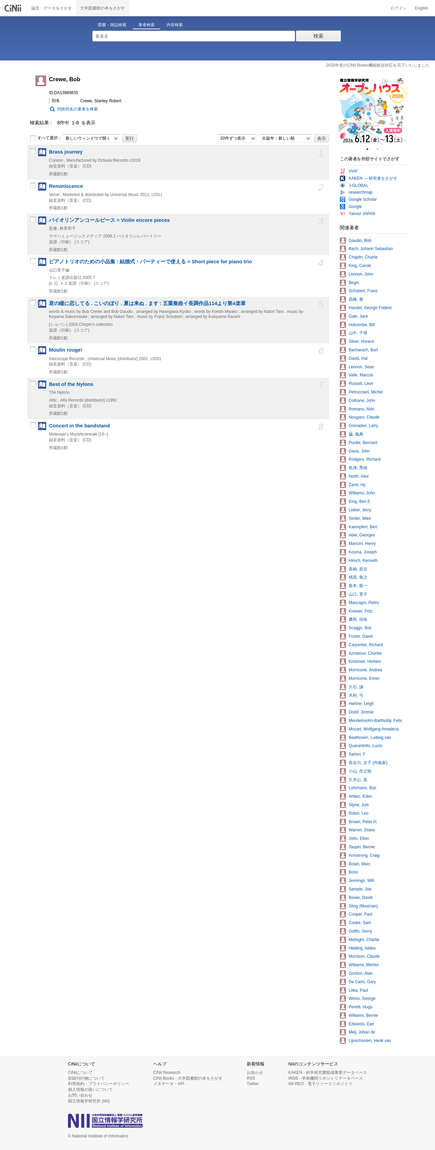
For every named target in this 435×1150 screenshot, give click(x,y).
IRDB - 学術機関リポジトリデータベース (326, 1078)
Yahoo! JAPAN (362, 213)
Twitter (253, 1083)
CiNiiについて (80, 1072)
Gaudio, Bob (360, 240)
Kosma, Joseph (363, 552)
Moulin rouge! (65, 350)
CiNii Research (166, 1072)
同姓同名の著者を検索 (77, 109)
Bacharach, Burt (363, 350)
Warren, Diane (362, 830)
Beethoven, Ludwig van (370, 737)
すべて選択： (46, 138)
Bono (353, 872)
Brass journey (66, 152)
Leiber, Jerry (360, 510)
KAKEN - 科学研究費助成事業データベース (328, 1072)
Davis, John (359, 451)
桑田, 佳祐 (358, 619)
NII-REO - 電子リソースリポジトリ (320, 1083)
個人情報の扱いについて (90, 1089)
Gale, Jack (358, 316)
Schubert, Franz (363, 290)
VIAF (353, 171)
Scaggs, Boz (360, 627)
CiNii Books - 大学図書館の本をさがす (188, 1078)
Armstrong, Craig (364, 855)
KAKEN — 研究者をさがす (373, 178)
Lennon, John (361, 274)
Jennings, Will (361, 880)
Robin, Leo (358, 813)
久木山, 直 (358, 779)
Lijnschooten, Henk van (370, 1040)
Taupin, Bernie (362, 847)
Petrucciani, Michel (366, 392)
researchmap (360, 192)
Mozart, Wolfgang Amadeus (374, 729)
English (421, 8)
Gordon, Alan (360, 973)
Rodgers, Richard (364, 459)
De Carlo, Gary (362, 981)
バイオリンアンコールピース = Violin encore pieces (109, 220)
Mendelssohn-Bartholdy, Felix (375, 720)
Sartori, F (357, 754)
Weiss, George (362, 998)
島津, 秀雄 (358, 467)
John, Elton (359, 838)
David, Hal (358, 358)
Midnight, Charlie (364, 939)
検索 (318, 36)
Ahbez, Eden (360, 796)
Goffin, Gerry (360, 931)
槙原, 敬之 (358, 577)
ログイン (398, 8)
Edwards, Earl (361, 1024)
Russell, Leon (361, 383)
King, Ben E (359, 501)
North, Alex (359, 476)
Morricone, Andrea (365, 670)
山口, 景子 (358, 594)
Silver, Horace (361, 341)
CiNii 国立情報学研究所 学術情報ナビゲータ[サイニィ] (13, 8)
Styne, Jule (359, 804)
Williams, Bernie (363, 1015)
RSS (251, 1078)
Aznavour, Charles (365, 653)
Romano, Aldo (361, 409)
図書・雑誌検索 (112, 24)
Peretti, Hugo (360, 1007)
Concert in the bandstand (79, 425)
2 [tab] (380, 149)
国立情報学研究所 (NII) (89, 1101)
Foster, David (361, 636)
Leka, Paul (358, 990)
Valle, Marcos (361, 375)
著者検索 (146, 24)
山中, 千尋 (358, 333)
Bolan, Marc (359, 864)
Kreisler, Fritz (360, 611)
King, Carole (360, 265)
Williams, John (362, 493)
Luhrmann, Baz (362, 787)
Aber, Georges (362, 535)
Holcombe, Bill (362, 324)
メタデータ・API (168, 1083)
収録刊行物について (86, 1078)
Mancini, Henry (362, 543)
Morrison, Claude (364, 956)
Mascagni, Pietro (364, 602)
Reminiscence (66, 186)
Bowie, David (360, 897)
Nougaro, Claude (364, 417)
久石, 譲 (356, 687)
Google (355, 206)
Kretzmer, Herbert (365, 661)
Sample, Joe (360, 889)
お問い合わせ (80, 1095)
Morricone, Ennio (364, 678)
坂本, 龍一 (358, 585)
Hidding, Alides (362, 948)
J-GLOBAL (358, 185)
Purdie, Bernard (363, 442)
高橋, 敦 (356, 299)
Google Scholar (363, 199)
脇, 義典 (356, 434)
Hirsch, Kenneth (363, 560)
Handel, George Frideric (370, 307)
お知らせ (255, 1072)
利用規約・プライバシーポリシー (98, 1083)
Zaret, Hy (357, 484)
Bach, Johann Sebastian (371, 248)
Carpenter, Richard (366, 644)
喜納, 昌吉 (358, 569)
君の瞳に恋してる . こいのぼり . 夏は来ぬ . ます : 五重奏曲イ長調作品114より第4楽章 (147, 303)
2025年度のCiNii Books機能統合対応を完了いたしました (378, 65)
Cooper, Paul (360, 914)
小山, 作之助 (360, 771)
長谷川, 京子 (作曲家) (368, 762)
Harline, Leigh (361, 703)
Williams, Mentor (364, 964)
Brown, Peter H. (363, 821)
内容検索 (175, 24)
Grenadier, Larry (363, 425)
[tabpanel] (372, 111)
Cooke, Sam (360, 922)
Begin (354, 282)
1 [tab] (370, 149)
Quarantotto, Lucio (365, 745)
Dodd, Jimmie (361, 712)
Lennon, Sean (361, 367)
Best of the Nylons (71, 384)
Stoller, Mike (360, 518)
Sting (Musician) (363, 906)
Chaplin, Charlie (363, 257)
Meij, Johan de (362, 1032)
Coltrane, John (362, 400)
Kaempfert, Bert (363, 527)
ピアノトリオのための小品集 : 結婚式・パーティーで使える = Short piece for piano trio (150, 261)
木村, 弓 (356, 695)
